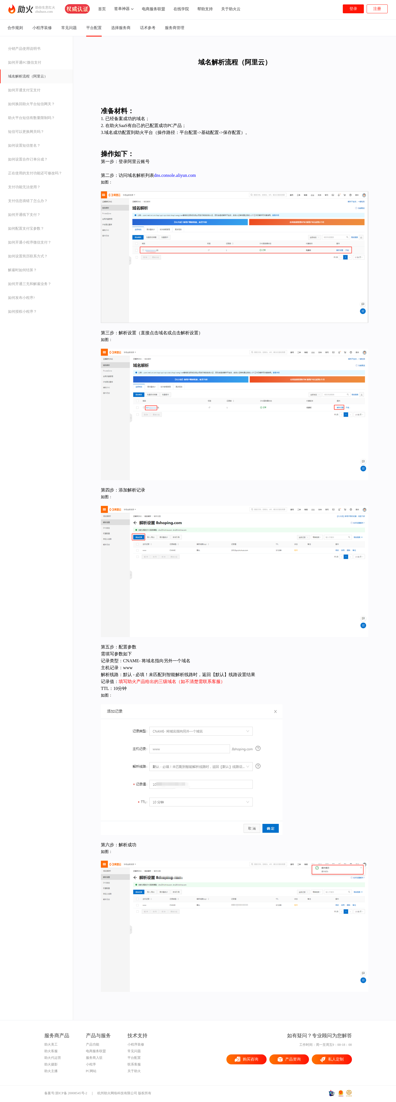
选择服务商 (121, 28)
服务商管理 (174, 28)
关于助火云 (231, 9)
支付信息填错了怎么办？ (28, 201)
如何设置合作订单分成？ (28, 159)
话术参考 (147, 28)
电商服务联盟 (153, 9)
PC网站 (91, 1071)
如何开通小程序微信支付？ (29, 242)
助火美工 (51, 1044)
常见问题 (69, 28)
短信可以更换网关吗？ (26, 132)
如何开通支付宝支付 (24, 90)
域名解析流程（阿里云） (28, 76)
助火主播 (51, 1071)
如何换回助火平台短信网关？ (31, 104)
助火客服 (51, 1051)
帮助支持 (205, 9)
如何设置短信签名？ (24, 145)
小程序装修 (42, 28)
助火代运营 (52, 1058)
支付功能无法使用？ (24, 187)
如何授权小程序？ (22, 311)
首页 (102, 9)
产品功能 (92, 1044)
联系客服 (134, 1064)
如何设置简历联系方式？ (28, 256)
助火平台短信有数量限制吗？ (31, 118)
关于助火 (134, 1071)
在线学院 (181, 9)
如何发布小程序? (21, 298)
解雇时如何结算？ (22, 270)
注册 (377, 9)
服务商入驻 (94, 1058)
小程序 (91, 1064)
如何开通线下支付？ (24, 215)
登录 (353, 9)
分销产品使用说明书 (24, 48)
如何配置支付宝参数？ (26, 228)
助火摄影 (51, 1064)
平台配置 (94, 28)
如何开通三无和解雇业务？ (29, 284)
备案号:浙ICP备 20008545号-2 (65, 1093)
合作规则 (15, 28)
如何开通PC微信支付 (24, 62)
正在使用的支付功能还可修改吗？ (35, 173)
